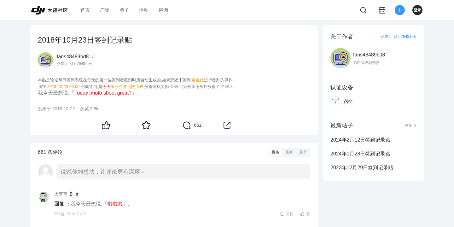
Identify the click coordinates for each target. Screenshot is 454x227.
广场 (104, 10)
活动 (143, 10)
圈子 (124, 10)
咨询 (163, 10)
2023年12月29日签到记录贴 (361, 167)
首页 (85, 10)
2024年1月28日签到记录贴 (360, 153)
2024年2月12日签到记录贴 (360, 140)
